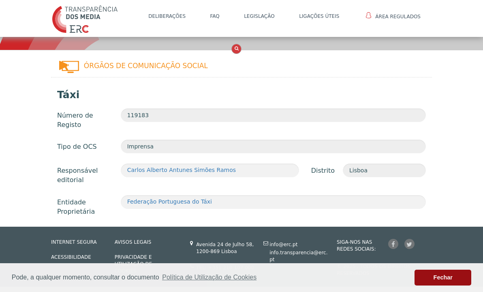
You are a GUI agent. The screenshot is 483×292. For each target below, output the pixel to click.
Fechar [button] (443, 277)
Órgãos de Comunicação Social (146, 66)
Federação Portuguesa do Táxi (169, 201)
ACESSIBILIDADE (71, 257)
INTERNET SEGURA (74, 242)
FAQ (214, 16)
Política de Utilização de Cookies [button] (209, 277)
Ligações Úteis (319, 16)
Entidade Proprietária (76, 206)
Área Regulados (393, 15)
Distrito (323, 170)
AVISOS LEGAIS (133, 242)
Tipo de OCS (77, 146)
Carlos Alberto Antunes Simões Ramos (181, 170)
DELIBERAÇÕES (167, 16)
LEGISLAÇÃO (259, 16)
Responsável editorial (77, 175)
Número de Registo (75, 120)
